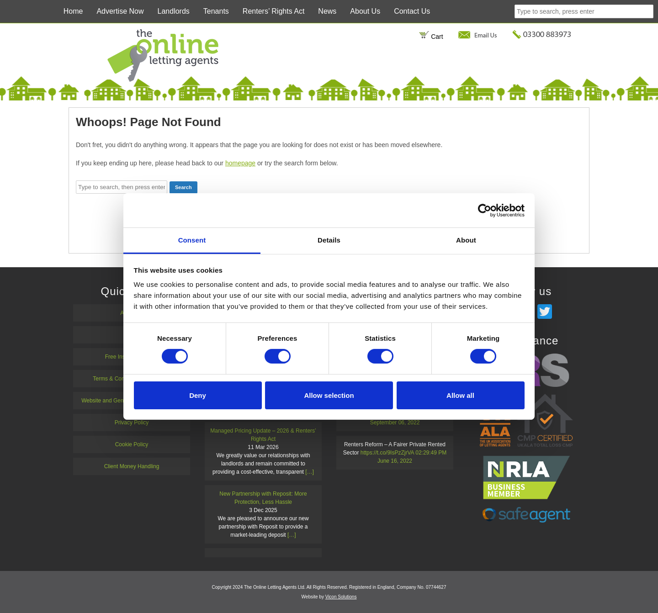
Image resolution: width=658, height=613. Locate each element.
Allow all (460, 395)
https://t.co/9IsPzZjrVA (387, 452)
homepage (240, 163)
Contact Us (412, 11)
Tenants (216, 11)
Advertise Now (119, 11)
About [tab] (466, 240)
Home (73, 11)
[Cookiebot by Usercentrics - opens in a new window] (485, 210)
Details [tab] (329, 240)
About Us (365, 11)
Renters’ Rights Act (273, 11)
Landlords (174, 11)
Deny (197, 395)
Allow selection (329, 395)
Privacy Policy (132, 422)
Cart (431, 36)
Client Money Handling (131, 466)
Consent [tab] (192, 240)
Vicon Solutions (341, 596)
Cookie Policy (132, 444)
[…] (309, 472)
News (327, 11)
